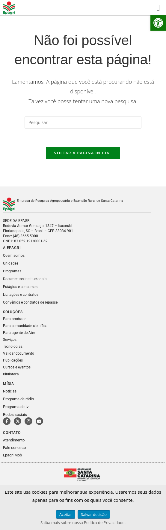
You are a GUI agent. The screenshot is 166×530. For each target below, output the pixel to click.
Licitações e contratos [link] (20, 294)
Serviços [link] (9, 340)
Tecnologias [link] (12, 346)
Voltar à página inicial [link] (83, 153)
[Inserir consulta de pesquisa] (83, 123)
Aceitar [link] (65, 514)
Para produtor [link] (14, 319)
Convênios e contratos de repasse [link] (30, 302)
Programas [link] (12, 271)
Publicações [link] (13, 360)
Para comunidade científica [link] (25, 326)
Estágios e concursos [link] (20, 287)
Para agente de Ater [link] (19, 333)
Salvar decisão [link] (94, 514)
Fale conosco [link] (14, 447)
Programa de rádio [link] (18, 399)
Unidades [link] (10, 263)
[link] (158, 23)
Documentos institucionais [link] (24, 279)
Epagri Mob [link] (12, 455)
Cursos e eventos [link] (17, 367)
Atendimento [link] (14, 440)
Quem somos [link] (14, 255)
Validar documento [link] (18, 353)
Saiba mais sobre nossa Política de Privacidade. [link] (83, 522)
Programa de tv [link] (15, 406)
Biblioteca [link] (11, 374)
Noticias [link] (9, 391)
